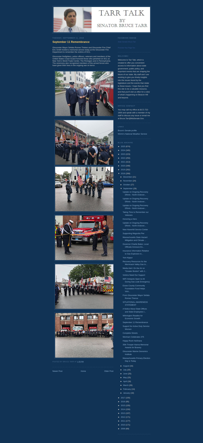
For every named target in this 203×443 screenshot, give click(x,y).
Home (83, 371)
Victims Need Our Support (134, 275)
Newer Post (57, 371)
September (128, 188)
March (126, 385)
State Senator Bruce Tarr (127, 42)
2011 (123, 421)
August (126, 366)
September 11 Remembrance (71, 41)
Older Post (108, 371)
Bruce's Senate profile (127, 130)
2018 (123, 173)
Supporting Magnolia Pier (133, 233)
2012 (123, 417)
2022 (123, 158)
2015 (123, 405)
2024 (123, 150)
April (125, 381)
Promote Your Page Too (126, 48)
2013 (123, 413)
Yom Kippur (128, 258)
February (127, 389)
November (128, 181)
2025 (123, 146)
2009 (123, 429)
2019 (123, 169)
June (125, 374)
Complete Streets (130, 333)
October (127, 185)
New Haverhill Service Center (135, 229)
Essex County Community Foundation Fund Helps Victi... (134, 288)
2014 (123, 409)
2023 (123, 154)
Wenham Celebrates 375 (133, 337)
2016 (123, 401)
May (125, 377)
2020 (123, 166)
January (127, 393)
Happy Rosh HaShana (132, 341)
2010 (123, 425)
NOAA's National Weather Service (132, 134)
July (125, 370)
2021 (123, 162)
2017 (123, 398)
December (128, 177)
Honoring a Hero (130, 219)
